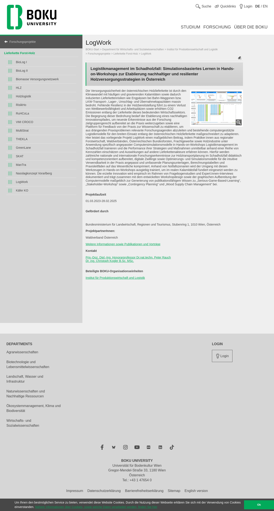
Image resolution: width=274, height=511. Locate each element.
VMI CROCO (24, 122)
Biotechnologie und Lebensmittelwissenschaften (27, 364)
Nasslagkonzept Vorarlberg (34, 173)
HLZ (18, 87)
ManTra (21, 164)
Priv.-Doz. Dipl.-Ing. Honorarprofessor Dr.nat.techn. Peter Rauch (128, 257)
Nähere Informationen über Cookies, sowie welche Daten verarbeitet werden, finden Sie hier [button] (96, 507)
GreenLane (23, 147)
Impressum (74, 491)
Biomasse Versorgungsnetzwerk (37, 79)
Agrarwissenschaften (22, 352)
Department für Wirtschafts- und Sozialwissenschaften (133, 49)
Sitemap (174, 491)
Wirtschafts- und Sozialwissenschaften (22, 423)
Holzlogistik (23, 96)
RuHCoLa (22, 113)
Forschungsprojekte (22, 41)
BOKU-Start (92, 49)
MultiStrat (22, 130)
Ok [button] (259, 504)
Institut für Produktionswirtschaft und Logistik (192, 49)
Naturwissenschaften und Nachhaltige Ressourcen (25, 393)
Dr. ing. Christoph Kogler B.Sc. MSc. (110, 261)
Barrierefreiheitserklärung (144, 491)
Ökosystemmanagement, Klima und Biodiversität (33, 408)
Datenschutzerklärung (104, 491)
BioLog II (22, 70)
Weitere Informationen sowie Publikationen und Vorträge (123, 244)
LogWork (22, 182)
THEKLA (21, 139)
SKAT (20, 156)
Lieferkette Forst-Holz (19, 53)
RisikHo (21, 105)
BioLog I (21, 62)
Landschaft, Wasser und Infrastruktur (24, 379)
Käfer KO (22, 190)
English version (196, 491)
